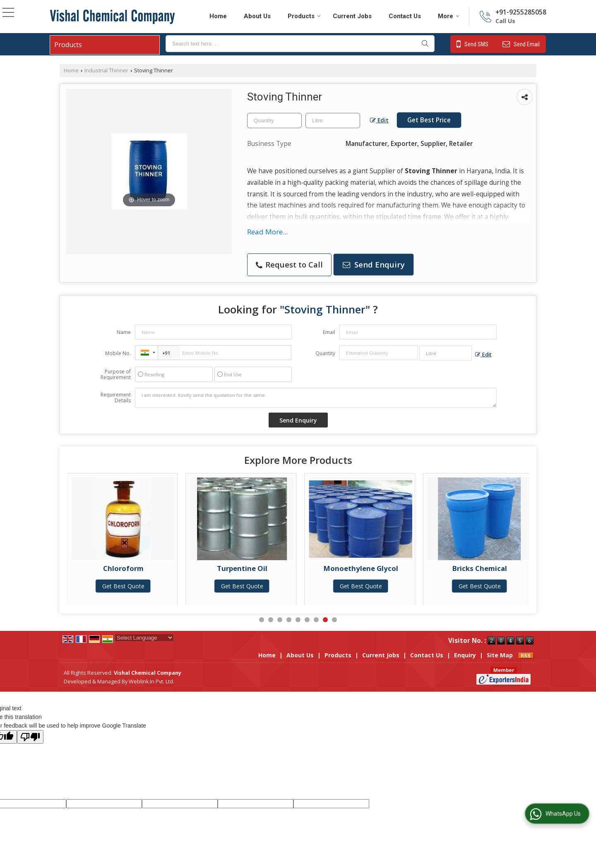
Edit (379, 120)
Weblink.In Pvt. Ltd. (151, 681)
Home (218, 16)
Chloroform (170, 568)
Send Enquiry (374, 264)
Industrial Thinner (106, 70)
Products (304, 16)
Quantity (325, 353)
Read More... (267, 231)
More (448, 16)
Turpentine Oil (289, 568)
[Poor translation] (30, 737)
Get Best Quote (170, 586)
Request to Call (289, 264)
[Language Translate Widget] (144, 638)
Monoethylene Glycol (407, 568)
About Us (257, 16)
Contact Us (405, 16)
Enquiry (465, 655)
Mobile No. (118, 353)
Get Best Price (429, 120)
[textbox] (300, 43)
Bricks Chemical (526, 568)
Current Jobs (352, 16)
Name (124, 332)
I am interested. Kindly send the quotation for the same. (316, 398)
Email (329, 332)
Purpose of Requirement (116, 374)
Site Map (500, 655)
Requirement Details (116, 398)
